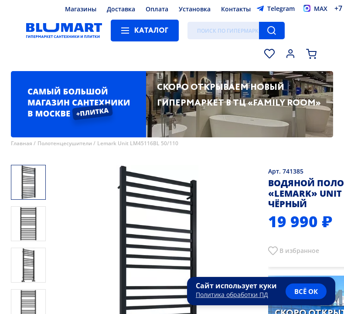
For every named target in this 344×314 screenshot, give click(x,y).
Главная (21, 143)
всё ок (306, 291)
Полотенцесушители (64, 143)
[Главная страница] (64, 30)
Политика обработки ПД (232, 294)
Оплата (157, 9)
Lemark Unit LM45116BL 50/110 (137, 143)
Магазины (80, 9)
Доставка (121, 9)
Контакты (236, 9)
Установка (195, 9)
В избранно (297, 250)
